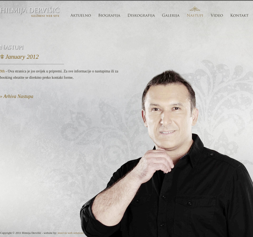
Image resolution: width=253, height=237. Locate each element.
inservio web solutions (71, 232)
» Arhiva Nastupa (16, 96)
